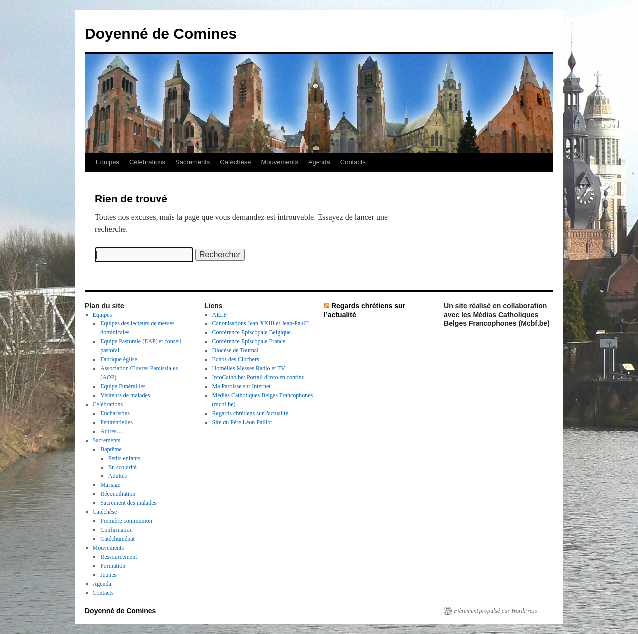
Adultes (117, 476)
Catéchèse (235, 162)
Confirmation (116, 529)
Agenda (319, 162)
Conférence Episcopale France (249, 341)
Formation (112, 565)
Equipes (107, 162)
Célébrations (147, 162)
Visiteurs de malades (125, 395)
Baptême (111, 449)
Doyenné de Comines (161, 33)
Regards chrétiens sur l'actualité (250, 413)
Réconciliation (117, 493)
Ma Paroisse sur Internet (241, 386)
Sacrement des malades (128, 502)
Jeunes (108, 574)
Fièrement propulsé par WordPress (495, 610)
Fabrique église (118, 359)
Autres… (111, 431)
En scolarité (122, 467)
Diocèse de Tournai (235, 350)
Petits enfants (124, 458)
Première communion (126, 520)
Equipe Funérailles (122, 386)
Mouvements (279, 162)
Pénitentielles (116, 422)
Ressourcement (118, 556)
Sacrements (192, 162)
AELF (219, 314)
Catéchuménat (117, 538)
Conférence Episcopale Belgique (251, 332)
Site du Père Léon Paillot (242, 422)
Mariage (110, 484)
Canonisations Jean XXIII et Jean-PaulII (260, 323)
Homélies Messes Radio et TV (248, 368)
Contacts (353, 162)
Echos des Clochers (235, 359)
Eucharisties (115, 413)
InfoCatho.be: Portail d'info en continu (258, 377)
